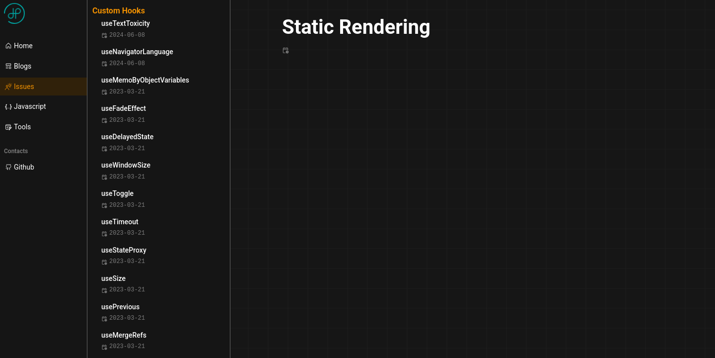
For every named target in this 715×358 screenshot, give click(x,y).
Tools (18, 127)
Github (19, 167)
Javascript (25, 106)
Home (19, 46)
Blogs (18, 66)
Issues (19, 86)
